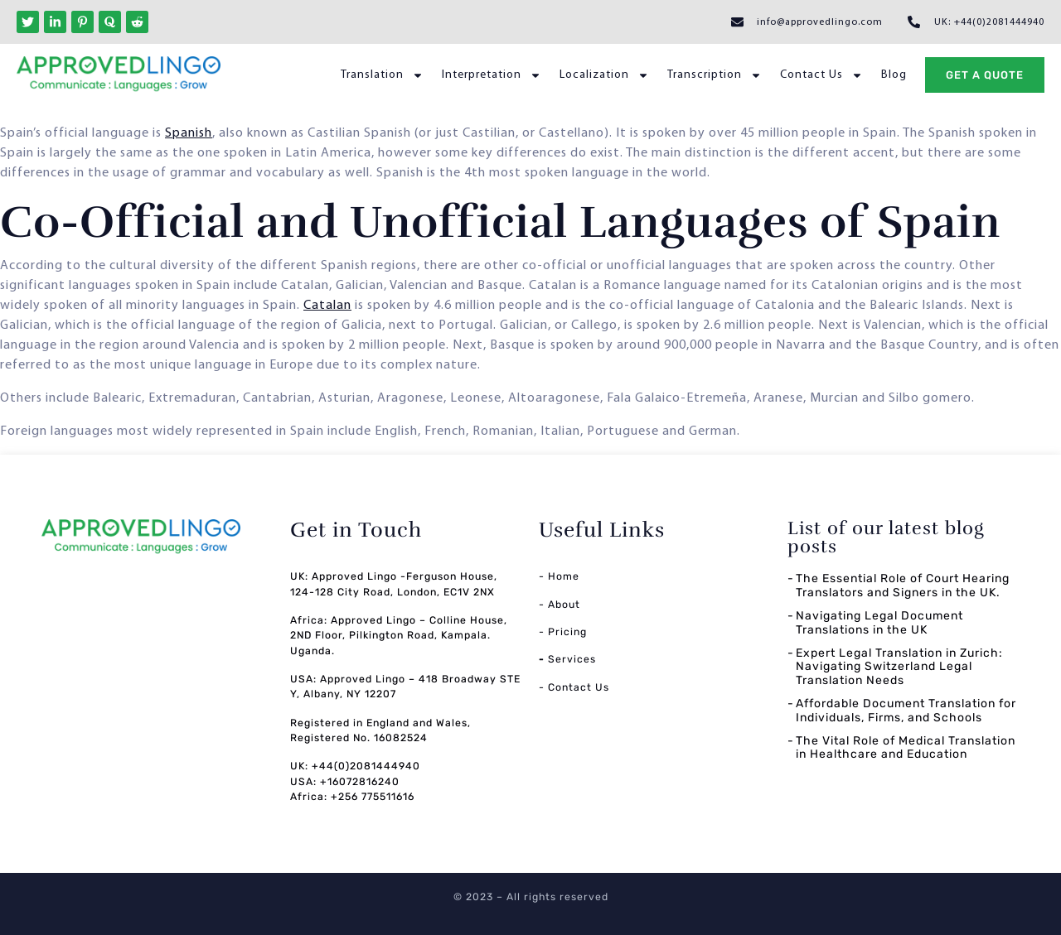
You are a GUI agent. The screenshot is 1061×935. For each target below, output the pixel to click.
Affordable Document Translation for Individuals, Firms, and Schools (906, 710)
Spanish (188, 133)
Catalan (327, 305)
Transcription (714, 75)
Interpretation (491, 75)
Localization (604, 75)
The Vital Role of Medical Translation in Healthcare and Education (905, 748)
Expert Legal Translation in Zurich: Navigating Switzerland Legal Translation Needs (899, 667)
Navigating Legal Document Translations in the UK (879, 623)
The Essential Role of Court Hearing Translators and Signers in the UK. (903, 585)
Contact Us (821, 75)
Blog (894, 75)
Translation (382, 75)
